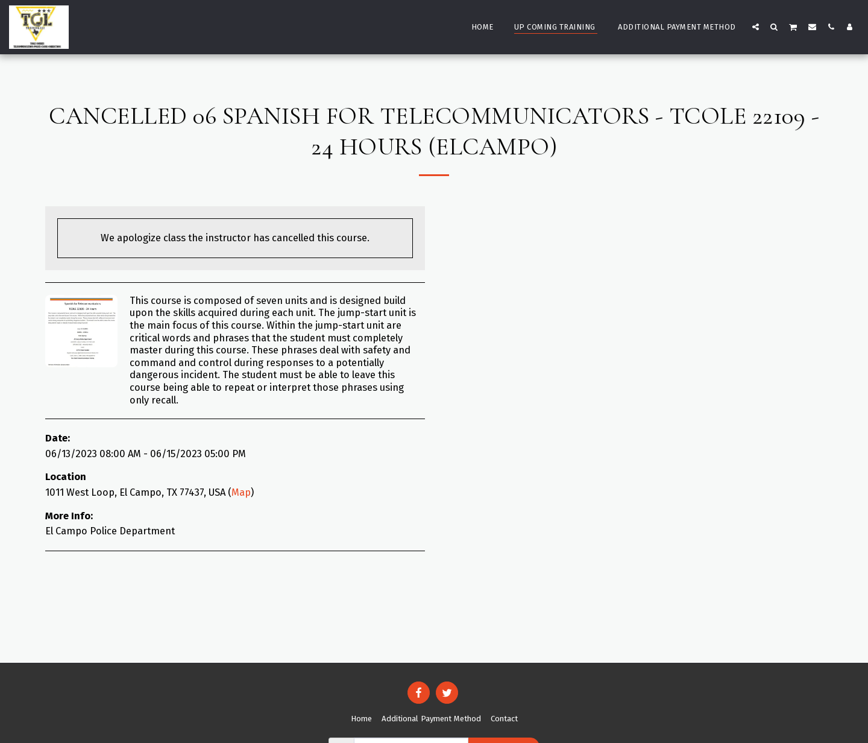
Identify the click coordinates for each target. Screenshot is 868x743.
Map (241, 492)
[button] (755, 26)
